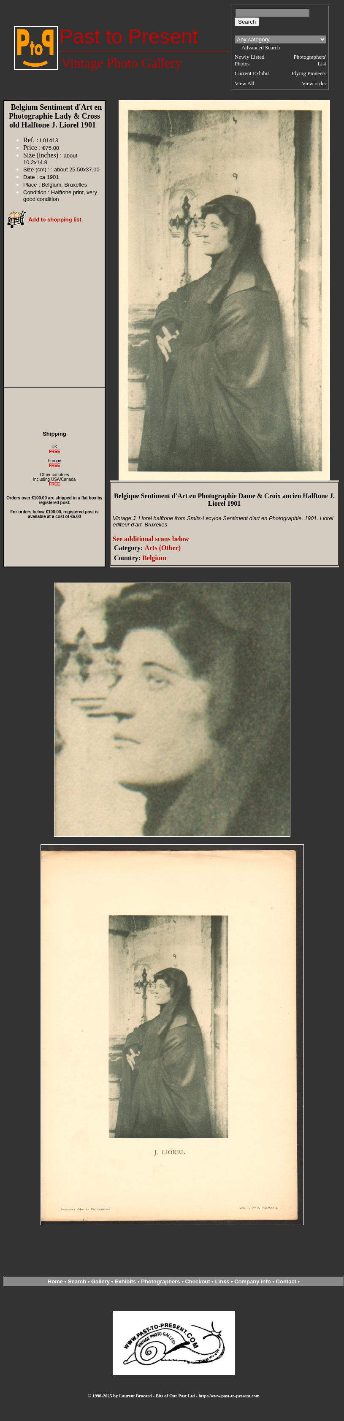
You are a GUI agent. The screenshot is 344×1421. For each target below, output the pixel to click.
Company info (253, 1281)
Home (55, 1281)
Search (77, 1281)
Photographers (160, 1281)
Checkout (197, 1281)
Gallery (100, 1281)
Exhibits (125, 1281)
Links (222, 1281)
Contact (286, 1281)
